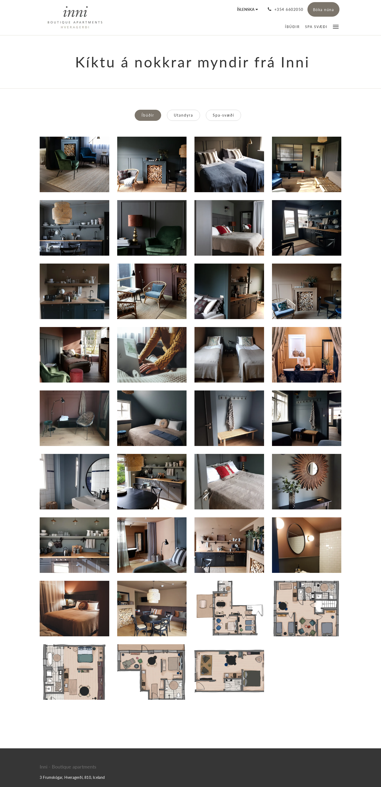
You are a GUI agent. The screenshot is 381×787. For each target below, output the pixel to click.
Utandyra (183, 115)
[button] (335, 26)
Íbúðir (148, 115)
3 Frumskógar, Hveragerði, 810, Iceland (72, 777)
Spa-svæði (223, 115)
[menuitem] (292, 26)
